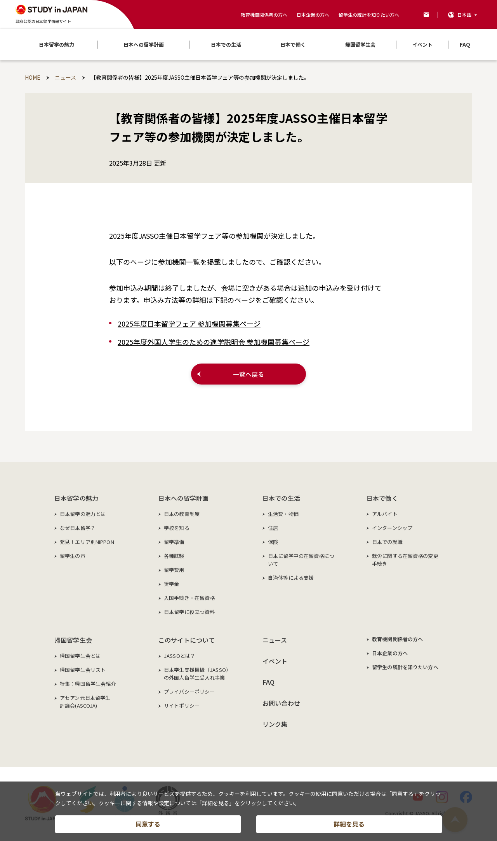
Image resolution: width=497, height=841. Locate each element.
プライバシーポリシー (189, 691)
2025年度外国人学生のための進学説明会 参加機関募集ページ (213, 342)
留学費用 (174, 569)
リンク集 (275, 724)
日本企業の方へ (313, 14)
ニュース (274, 640)
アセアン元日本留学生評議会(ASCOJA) (85, 701)
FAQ (268, 682)
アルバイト (385, 514)
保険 (273, 542)
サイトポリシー (182, 705)
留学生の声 (72, 556)
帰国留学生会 (73, 640)
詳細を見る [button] (349, 824)
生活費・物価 (283, 514)
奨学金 (171, 583)
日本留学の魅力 (76, 498)
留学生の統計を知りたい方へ (369, 14)
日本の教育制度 (182, 514)
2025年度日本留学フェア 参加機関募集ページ (189, 323)
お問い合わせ (281, 703)
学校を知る (176, 528)
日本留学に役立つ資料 (189, 611)
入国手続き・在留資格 (189, 597)
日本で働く (382, 498)
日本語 (464, 14)
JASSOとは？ (179, 655)
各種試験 (174, 556)
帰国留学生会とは (80, 655)
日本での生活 (281, 498)
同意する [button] (148, 824)
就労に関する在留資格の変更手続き (405, 559)
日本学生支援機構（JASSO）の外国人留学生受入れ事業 (197, 673)
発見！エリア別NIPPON (87, 542)
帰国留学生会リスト (83, 669)
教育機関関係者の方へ (264, 14)
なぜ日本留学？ (78, 528)
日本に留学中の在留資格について (301, 559)
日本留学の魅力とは (83, 514)
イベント (275, 661)
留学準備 (174, 542)
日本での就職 (387, 542)
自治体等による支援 (291, 577)
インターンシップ (392, 528)
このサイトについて (186, 640)
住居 (273, 528)
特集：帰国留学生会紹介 (88, 683)
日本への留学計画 (183, 498)
